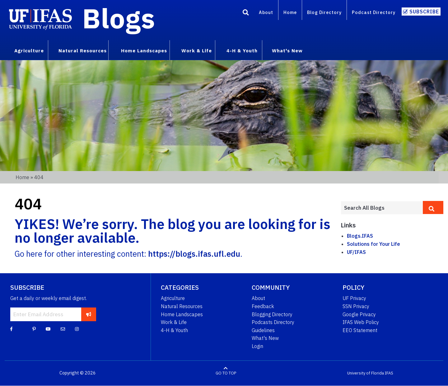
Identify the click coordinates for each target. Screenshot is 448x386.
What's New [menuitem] (287, 50)
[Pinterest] (34, 328)
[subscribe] (89, 314)
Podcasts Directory (273, 322)
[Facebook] (11, 328)
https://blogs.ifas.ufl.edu (194, 254)
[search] (433, 207)
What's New (265, 338)
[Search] (246, 13)
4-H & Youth (174, 330)
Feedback (263, 306)
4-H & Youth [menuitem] (242, 50)
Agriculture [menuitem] (29, 50)
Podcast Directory (373, 12)
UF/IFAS (356, 252)
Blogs (118, 18)
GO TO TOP (226, 373)
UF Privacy (354, 298)
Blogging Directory (272, 314)
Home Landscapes (182, 314)
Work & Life (174, 322)
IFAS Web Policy (361, 322)
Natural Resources (182, 306)
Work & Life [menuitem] (196, 50)
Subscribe (424, 11)
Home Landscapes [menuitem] (144, 50)
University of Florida (365, 373)
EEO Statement (360, 330)
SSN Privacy (356, 306)
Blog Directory (324, 12)
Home (290, 12)
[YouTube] (48, 328)
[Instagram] (77, 328)
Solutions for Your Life (373, 244)
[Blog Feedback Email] (63, 328)
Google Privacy (359, 314)
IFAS (389, 373)
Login (257, 346)
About (266, 12)
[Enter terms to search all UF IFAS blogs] (382, 208)
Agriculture (173, 298)
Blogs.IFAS (360, 236)
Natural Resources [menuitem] (82, 50)
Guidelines (263, 330)
